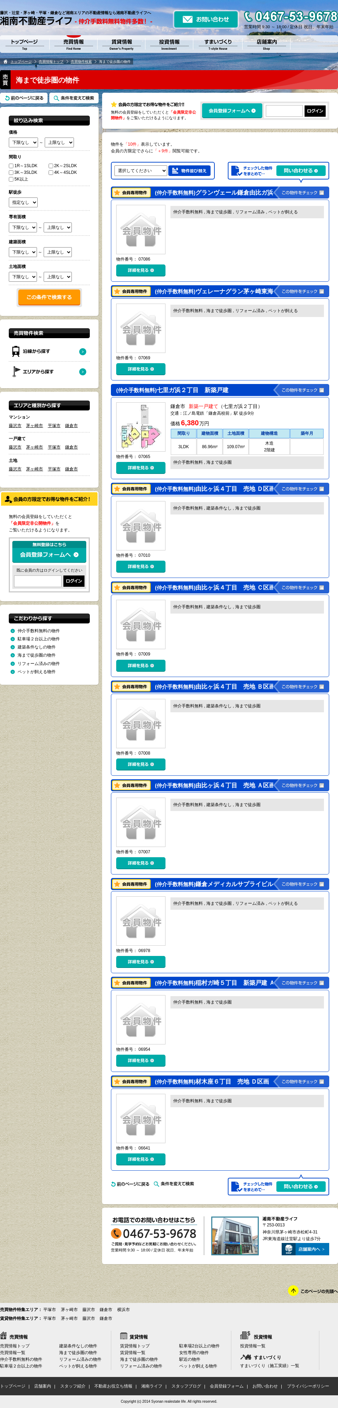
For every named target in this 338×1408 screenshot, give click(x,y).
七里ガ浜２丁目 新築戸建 (173, 390)
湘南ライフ (151, 1386)
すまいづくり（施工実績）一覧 (269, 1365)
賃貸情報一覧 (132, 1352)
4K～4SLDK (63, 172)
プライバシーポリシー (308, 1386)
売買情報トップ (51, 61)
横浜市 (123, 1309)
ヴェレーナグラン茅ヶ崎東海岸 (218, 291)
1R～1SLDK (23, 165)
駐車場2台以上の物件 (199, 1345)
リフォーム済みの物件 (39, 663)
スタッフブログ (186, 1386)
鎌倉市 (71, 425)
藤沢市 (15, 425)
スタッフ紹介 (73, 1386)
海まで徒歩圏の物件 (37, 655)
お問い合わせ (265, 1386)
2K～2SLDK (63, 165)
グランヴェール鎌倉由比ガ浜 (215, 192)
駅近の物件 (189, 1359)
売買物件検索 (81, 61)
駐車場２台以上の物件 (39, 638)
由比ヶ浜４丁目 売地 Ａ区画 (215, 785)
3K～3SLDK (23, 172)
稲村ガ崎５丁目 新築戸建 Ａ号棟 (221, 983)
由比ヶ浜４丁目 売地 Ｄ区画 (215, 489)
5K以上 (18, 179)
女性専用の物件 (194, 1352)
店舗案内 (42, 1386)
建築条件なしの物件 (37, 647)
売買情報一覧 (12, 1352)
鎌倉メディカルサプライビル (215, 884)
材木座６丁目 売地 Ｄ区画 (212, 1081)
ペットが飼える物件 (37, 671)
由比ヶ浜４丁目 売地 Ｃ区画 (215, 587)
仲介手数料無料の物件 (39, 630)
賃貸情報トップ (135, 1345)
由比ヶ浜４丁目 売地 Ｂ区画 (215, 686)
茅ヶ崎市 (34, 425)
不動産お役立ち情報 (113, 1386)
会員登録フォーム (227, 1386)
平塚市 (54, 425)
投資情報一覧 (252, 1345)
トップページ (21, 61)
